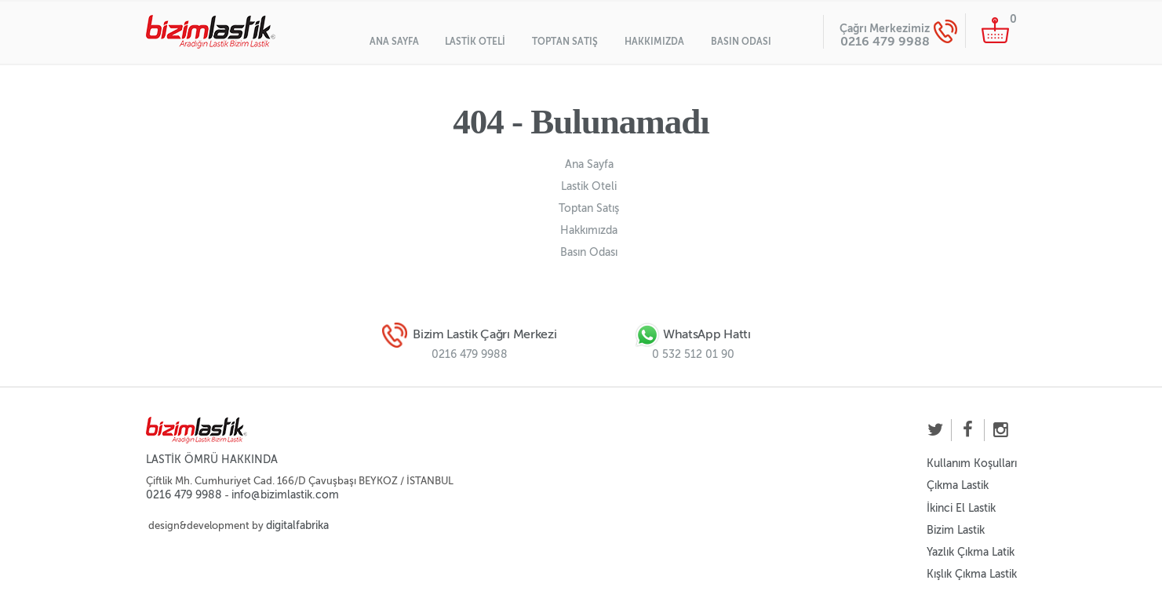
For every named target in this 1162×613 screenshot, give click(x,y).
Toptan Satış (565, 41)
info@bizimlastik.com (285, 495)
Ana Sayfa (394, 41)
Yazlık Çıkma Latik (970, 552)
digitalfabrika (297, 525)
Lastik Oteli (475, 41)
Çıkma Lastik (958, 485)
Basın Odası (741, 41)
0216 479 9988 (885, 41)
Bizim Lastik (956, 530)
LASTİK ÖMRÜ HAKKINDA (212, 459)
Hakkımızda (654, 41)
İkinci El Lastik (961, 508)
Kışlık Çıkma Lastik (972, 574)
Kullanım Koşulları (972, 463)
